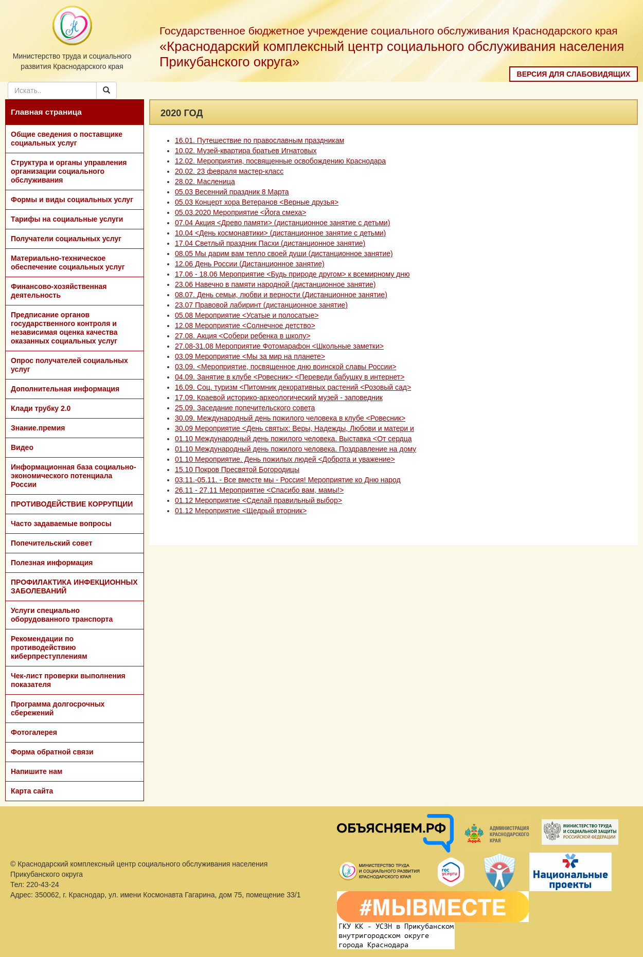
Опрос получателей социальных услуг (69, 364)
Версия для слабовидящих (574, 74)
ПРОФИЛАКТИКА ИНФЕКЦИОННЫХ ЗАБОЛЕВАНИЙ (74, 586)
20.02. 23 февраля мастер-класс (229, 171)
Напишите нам (36, 771)
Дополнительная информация (65, 389)
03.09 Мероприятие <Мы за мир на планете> (250, 356)
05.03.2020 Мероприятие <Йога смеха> (240, 212)
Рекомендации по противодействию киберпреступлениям (49, 647)
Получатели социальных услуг (66, 238)
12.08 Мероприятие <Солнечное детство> (245, 325)
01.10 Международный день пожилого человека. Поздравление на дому (295, 449)
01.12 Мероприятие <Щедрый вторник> (241, 511)
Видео (22, 447)
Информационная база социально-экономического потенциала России (73, 476)
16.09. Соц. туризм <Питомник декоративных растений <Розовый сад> (293, 387)
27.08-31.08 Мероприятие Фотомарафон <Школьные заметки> (279, 346)
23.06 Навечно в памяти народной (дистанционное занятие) (275, 284)
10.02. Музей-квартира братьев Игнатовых (246, 151)
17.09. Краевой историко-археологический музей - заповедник (279, 397)
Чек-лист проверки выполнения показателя (68, 680)
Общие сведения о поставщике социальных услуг (66, 138)
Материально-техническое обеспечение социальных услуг (68, 262)
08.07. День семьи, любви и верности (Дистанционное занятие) (281, 295)
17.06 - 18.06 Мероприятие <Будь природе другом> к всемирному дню (292, 274)
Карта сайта (32, 791)
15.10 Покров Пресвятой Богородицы (237, 469)
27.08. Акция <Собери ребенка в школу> (242, 336)
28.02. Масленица (205, 181)
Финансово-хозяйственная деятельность (58, 290)
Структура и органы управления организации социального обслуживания (69, 171)
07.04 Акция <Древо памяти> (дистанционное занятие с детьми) (282, 223)
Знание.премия (38, 428)
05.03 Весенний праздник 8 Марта (232, 192)
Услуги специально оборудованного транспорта (62, 614)
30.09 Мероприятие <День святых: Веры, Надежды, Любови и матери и (294, 428)
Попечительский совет (52, 543)
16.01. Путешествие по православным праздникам (259, 140)
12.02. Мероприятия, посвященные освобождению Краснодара (280, 161)
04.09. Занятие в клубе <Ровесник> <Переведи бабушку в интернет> (289, 377)
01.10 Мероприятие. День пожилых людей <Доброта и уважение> (285, 459)
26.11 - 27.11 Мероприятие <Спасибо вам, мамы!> (259, 490)
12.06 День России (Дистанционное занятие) (250, 264)
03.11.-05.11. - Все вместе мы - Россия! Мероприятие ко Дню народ (288, 480)
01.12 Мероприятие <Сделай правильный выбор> (258, 500)
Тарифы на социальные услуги (67, 219)
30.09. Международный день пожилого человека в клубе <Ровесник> (290, 418)
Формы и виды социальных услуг (72, 199)
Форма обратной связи (52, 752)
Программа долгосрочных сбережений (57, 708)
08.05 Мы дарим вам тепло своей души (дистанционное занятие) (284, 253)
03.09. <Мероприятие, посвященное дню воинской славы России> (285, 367)
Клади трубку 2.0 (40, 408)
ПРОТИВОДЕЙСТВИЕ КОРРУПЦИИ (72, 504)
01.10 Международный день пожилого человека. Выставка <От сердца (293, 439)
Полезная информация (52, 562)
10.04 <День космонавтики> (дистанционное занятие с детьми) (280, 233)
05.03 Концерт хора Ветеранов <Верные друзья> (256, 202)
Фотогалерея (34, 732)
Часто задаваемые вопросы (61, 523)
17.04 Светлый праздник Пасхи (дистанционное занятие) (270, 243)
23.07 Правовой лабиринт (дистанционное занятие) (261, 305)
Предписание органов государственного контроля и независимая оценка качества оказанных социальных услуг (64, 328)
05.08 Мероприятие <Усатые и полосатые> (246, 315)
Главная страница (46, 111)
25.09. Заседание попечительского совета (245, 408)
